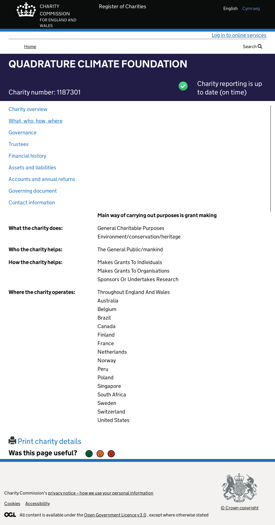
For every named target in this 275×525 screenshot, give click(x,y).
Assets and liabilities (32, 167)
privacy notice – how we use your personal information (100, 493)
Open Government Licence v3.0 (115, 515)
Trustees (19, 144)
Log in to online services (239, 35)
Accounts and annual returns (42, 179)
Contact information (32, 202)
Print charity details (45, 441)
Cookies (12, 503)
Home (30, 46)
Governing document (33, 191)
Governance (23, 132)
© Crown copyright (240, 507)
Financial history (27, 156)
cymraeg (251, 8)
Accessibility (37, 503)
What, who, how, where (36, 121)
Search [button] (252, 46)
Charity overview (28, 109)
